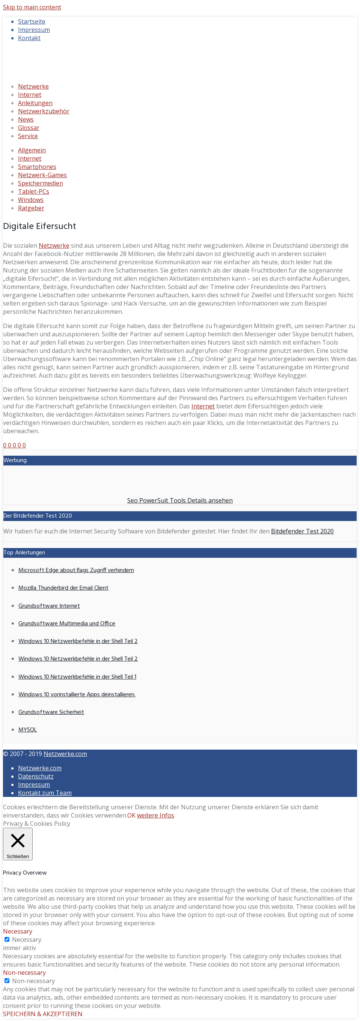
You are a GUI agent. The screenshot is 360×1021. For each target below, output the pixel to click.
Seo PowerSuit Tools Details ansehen (180, 500)
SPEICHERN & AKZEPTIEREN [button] (43, 1014)
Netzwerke (33, 86)
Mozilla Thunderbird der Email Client (63, 588)
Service (28, 136)
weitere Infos (155, 815)
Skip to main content (32, 7)
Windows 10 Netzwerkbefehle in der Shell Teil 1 (77, 677)
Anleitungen (35, 103)
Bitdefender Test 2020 (302, 531)
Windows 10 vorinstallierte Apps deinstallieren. (77, 695)
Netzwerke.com (65, 754)
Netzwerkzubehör (43, 111)
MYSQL (27, 730)
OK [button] (131, 815)
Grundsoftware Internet (49, 606)
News (26, 119)
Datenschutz (36, 776)
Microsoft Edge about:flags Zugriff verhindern (76, 570)
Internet (29, 94)
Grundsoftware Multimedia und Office (66, 624)
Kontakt (29, 38)
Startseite (31, 21)
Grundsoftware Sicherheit (51, 712)
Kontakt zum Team (45, 793)
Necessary (26, 939)
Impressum (34, 30)
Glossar (28, 127)
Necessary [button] (17, 931)
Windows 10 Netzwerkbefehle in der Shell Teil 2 (78, 641)
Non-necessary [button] (24, 972)
